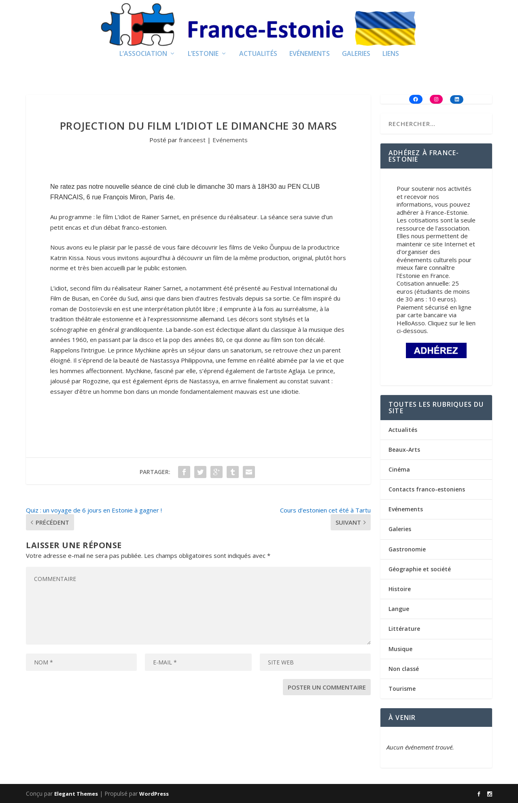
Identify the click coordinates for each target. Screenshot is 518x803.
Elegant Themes (76, 793)
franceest (192, 140)
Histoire (399, 589)
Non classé (403, 669)
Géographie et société (419, 569)
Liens (390, 54)
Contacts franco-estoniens (426, 489)
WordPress (154, 793)
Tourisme (402, 688)
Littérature (404, 628)
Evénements (309, 54)
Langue (398, 609)
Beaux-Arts (404, 449)
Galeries (356, 54)
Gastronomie (407, 549)
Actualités (258, 54)
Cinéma (399, 469)
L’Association (143, 54)
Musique (400, 649)
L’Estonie (203, 54)
